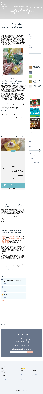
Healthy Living (31, 36)
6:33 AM (9, 294)
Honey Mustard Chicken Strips (6, 240)
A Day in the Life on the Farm (8, 279)
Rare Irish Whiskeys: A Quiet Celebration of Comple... (35, 155)
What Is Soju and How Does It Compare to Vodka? (37, 71)
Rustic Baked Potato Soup (5, 242)
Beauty (30, 38)
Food (1, 380)
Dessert (2, 269)
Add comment (3, 300)
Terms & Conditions (35, 376)
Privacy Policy (34, 378)
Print (13, 150)
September (30, 144)
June (30, 149)
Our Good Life (25, 390)
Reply (5, 283)
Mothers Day (11, 269)
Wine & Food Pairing (31, 47)
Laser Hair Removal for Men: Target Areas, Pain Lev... (35, 160)
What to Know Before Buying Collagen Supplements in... (35, 164)
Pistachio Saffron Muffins (5, 241)
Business (2, 8)
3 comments (11, 32)
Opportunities (3, 12)
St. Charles (30, 54)
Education (30, 41)
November (30, 141)
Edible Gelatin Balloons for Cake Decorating (8, 236)
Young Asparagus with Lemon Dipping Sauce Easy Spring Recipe (37, 76)
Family (29, 34)
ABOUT (2, 10)
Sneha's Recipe (6, 294)
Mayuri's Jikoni (6, 286)
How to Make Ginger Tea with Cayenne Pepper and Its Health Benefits (37, 81)
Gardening (30, 52)
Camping (30, 45)
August (30, 146)
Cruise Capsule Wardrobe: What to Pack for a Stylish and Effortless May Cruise (37, 86)
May (29, 151)
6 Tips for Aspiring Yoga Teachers (34, 162)
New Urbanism (34, 375)
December (30, 139)
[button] (25, 32)
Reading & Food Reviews (32, 49)
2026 (29, 136)
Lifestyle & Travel (4, 6)
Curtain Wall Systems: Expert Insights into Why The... (35, 158)
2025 (29, 138)
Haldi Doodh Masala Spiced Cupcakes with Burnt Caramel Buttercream (12, 238)
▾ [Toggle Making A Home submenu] (5, 4)
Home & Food (3, 4)
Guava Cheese (4, 237)
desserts (6, 269)
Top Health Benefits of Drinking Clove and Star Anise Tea (36, 67)
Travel (29, 43)
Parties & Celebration (4, 379)
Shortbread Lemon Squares (6, 243)
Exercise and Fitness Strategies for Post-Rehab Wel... (35, 153)
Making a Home (34, 374)
